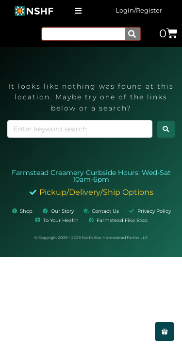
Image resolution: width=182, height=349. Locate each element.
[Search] (132, 34)
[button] (77, 10)
